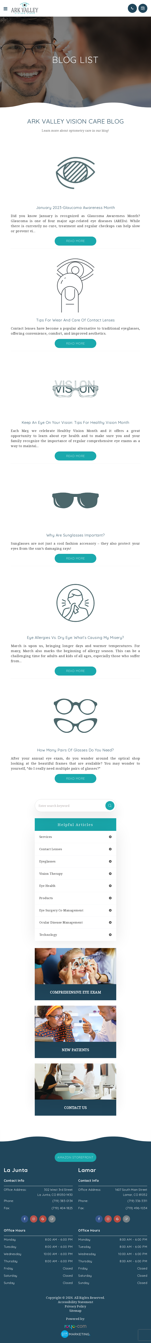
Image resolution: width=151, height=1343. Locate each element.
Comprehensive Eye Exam (75, 992)
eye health (47, 885)
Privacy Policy (75, 1306)
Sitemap (75, 1311)
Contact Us (75, 1107)
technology (48, 934)
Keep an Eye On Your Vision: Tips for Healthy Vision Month (75, 422)
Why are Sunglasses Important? (75, 535)
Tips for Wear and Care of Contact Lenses (75, 320)
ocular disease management (61, 922)
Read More (75, 241)
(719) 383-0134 (62, 1201)
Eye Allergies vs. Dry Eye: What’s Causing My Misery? (75, 637)
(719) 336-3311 (136, 1201)
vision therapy (51, 873)
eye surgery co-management (61, 910)
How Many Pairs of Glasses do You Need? (75, 750)
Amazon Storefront (75, 1157)
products (46, 898)
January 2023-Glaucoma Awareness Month (75, 207)
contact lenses (50, 849)
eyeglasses (47, 861)
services (45, 836)
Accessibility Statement (75, 1302)
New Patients (75, 1049)
